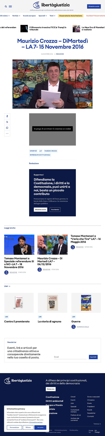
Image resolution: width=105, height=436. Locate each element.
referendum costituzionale (40, 155)
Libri (7, 286)
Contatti (90, 416)
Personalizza (14, 427)
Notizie (15, 16)
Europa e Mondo (54, 405)
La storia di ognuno (49, 321)
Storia (89, 403)
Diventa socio (94, 6)
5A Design (94, 431)
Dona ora (50, 389)
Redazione (60, 54)
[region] (26, 418)
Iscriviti (93, 357)
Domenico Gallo (80, 327)
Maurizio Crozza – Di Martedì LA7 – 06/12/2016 (49, 261)
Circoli (73, 397)
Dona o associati (93, 397)
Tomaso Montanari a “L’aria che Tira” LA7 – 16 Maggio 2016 (86, 239)
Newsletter (91, 413)
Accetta (40, 427)
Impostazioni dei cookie (53, 432)
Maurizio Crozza (51, 151)
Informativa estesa (35, 422)
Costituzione (52, 397)
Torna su (97, 424)
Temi (51, 16)
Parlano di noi (76, 415)
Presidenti (90, 406)
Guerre (75, 321)
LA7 (40, 151)
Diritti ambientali (54, 401)
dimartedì (33, 151)
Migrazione (51, 413)
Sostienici (55, 209)
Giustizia (50, 409)
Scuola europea (29, 16)
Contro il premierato (17, 321)
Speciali (42, 16)
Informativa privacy (61, 430)
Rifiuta (28, 427)
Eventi (73, 400)
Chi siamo (90, 400)
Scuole (89, 410)
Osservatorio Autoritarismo (70, 16)
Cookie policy (74, 430)
